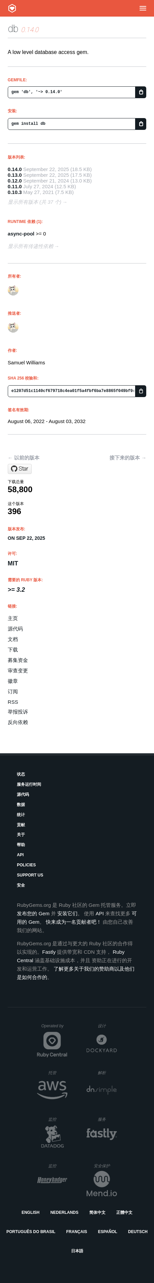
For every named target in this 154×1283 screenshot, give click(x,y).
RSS (13, 702)
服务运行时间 (29, 784)
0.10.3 (15, 192)
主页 (13, 618)
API (20, 855)
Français (76, 1231)
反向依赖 (18, 722)
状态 (21, 774)
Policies (26, 865)
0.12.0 (15, 181)
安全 (21, 885)
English (30, 1212)
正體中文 (124, 1212)
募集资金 (18, 660)
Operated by (54, 1028)
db (13, 28)
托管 (56, 1072)
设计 (107, 1025)
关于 (21, 834)
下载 (13, 649)
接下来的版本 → (128, 458)
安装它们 (67, 913)
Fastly (49, 952)
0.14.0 (15, 169)
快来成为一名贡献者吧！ (73, 922)
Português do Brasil (30, 1231)
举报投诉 (18, 712)
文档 (13, 639)
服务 (107, 1119)
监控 (57, 1119)
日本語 (77, 1251)
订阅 (13, 691)
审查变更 (18, 670)
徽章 (13, 681)
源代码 (15, 629)
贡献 (21, 824)
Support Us (30, 875)
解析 (107, 1072)
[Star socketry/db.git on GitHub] (20, 469)
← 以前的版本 (23, 458)
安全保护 (105, 1165)
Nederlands (64, 1212)
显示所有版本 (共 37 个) (34, 202)
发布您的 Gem (33, 913)
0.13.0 (15, 175)
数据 (21, 804)
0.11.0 (15, 186)
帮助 (21, 844)
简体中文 (97, 1212)
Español (107, 1231)
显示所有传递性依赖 (30, 246)
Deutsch (138, 1231)
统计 (21, 814)
